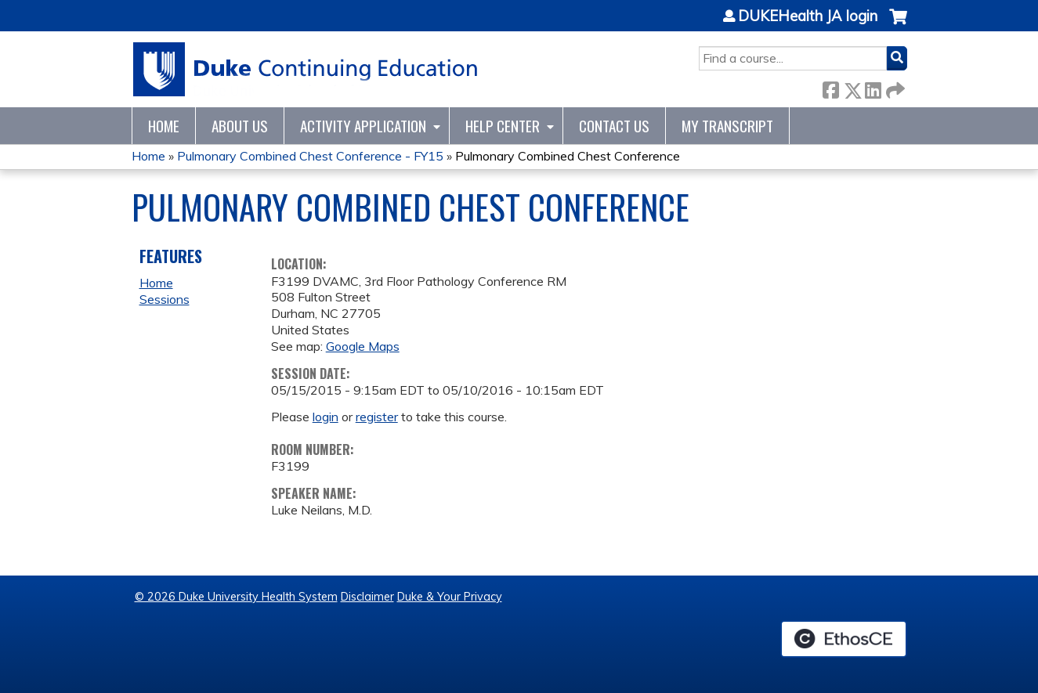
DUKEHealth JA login (807, 16)
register (377, 416)
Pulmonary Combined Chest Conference (567, 156)
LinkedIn (873, 87)
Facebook (830, 87)
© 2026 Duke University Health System (236, 597)
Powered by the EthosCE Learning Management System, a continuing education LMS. (843, 639)
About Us (240, 125)
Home (163, 125)
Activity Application (363, 125)
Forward (894, 87)
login (325, 416)
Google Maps (363, 346)
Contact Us (614, 125)
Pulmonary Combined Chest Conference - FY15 (310, 156)
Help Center (502, 125)
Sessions (164, 299)
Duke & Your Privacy (449, 597)
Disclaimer (367, 597)
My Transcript (727, 125)
